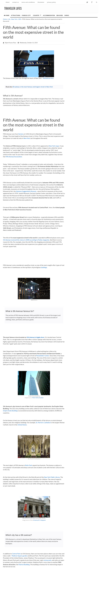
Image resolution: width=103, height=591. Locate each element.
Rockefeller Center (43, 356)
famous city (26, 15)
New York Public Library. (52, 477)
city (9, 19)
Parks (66, 15)
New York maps (54, 146)
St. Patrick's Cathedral (43, 422)
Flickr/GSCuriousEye (37, 397)
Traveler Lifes (13, 8)
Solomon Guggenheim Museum (26, 191)
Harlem (20, 134)
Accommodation (49, 15)
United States (22, 425)
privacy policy (51, 2)
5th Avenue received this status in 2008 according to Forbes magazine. (26, 240)
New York (14, 19)
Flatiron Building (24, 564)
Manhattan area (48, 78)
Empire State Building (10, 411)
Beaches (59, 15)
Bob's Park (28, 465)
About (7, 2)
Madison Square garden (19, 556)
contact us (15, 2)
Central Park (16, 554)
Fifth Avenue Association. (14, 157)
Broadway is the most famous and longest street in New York (33, 87)
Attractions (15, 15)
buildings (44, 267)
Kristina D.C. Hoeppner (39, 520)
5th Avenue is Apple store (35, 337)
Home (6, 15)
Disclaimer (41, 2)
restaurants (48, 560)
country (36, 15)
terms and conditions (28, 2)
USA (19, 19)
